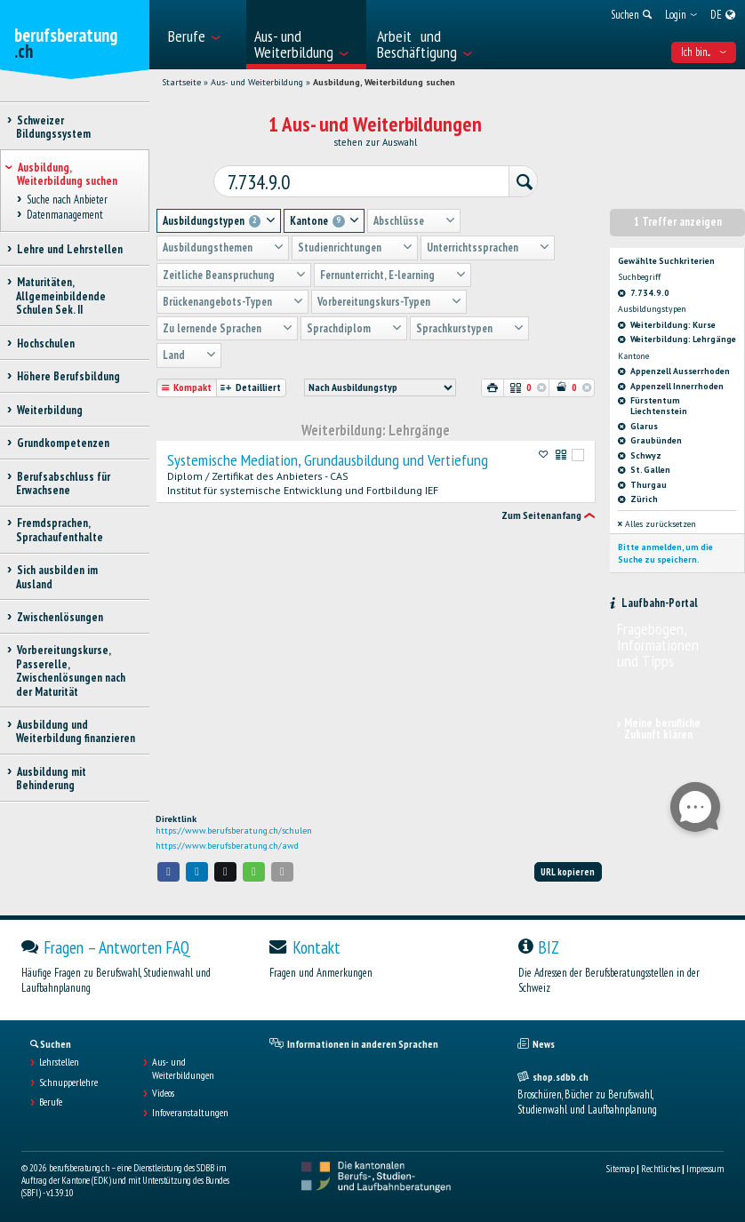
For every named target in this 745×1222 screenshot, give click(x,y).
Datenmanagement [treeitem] (64, 214)
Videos (163, 1093)
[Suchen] (514, 179)
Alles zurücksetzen (657, 519)
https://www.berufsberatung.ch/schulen (234, 830)
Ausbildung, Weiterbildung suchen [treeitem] (67, 174)
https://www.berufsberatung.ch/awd (227, 845)
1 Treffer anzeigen (678, 217)
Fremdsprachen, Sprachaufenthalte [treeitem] (59, 529)
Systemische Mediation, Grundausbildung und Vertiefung (327, 456)
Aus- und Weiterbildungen (183, 1068)
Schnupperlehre (68, 1082)
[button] (168, 871)
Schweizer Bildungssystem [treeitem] (53, 127)
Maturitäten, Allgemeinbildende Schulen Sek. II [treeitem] (61, 296)
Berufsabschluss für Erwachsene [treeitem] (63, 483)
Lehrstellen (59, 1062)
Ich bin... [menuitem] (703, 52)
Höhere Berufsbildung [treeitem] (68, 376)
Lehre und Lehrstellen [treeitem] (69, 249)
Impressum (705, 1168)
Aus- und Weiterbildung (257, 82)
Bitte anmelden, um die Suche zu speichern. (665, 549)
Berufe (50, 1102)
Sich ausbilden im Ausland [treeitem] (57, 577)
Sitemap (620, 1168)
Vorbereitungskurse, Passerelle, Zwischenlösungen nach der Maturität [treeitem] (70, 671)
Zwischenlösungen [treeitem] (59, 617)
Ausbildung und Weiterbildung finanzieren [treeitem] (75, 731)
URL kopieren (568, 872)
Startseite (181, 82)
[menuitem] (202, 34)
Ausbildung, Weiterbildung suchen (384, 82)
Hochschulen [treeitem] (45, 343)
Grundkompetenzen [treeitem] (62, 443)
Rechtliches (660, 1168)
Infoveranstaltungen (190, 1112)
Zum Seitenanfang (541, 511)
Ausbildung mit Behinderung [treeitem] (51, 778)
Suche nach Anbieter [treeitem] (67, 200)
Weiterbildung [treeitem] (49, 410)
